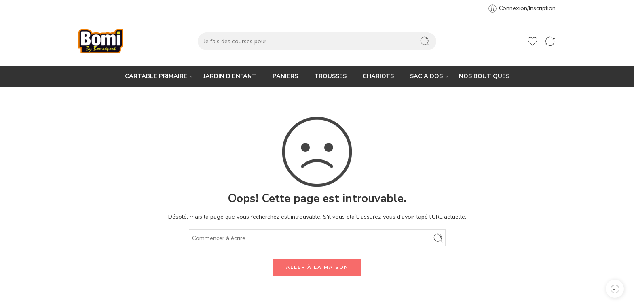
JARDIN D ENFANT (229, 76)
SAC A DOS (426, 76)
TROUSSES (330, 76)
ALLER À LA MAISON (317, 267)
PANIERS (285, 76)
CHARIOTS (378, 76)
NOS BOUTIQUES (484, 76)
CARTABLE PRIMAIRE (156, 76)
